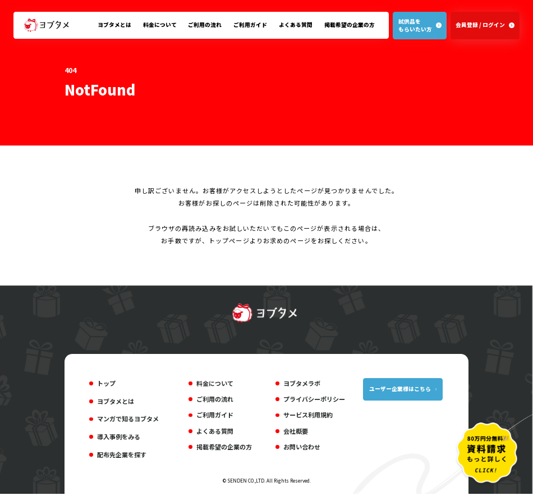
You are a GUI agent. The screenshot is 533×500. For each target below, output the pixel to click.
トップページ (229, 242)
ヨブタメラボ (301, 384)
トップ (106, 384)
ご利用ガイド (250, 25)
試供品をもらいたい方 (414, 25)
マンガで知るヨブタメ (128, 420)
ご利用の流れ (205, 25)
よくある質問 (296, 25)
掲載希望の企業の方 (349, 25)
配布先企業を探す (121, 456)
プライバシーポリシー (314, 401)
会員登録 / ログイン (480, 25)
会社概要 (295, 432)
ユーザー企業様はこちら (400, 390)
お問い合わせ (301, 448)
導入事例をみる (118, 438)
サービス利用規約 (308, 416)
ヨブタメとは (114, 25)
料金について (160, 25)
